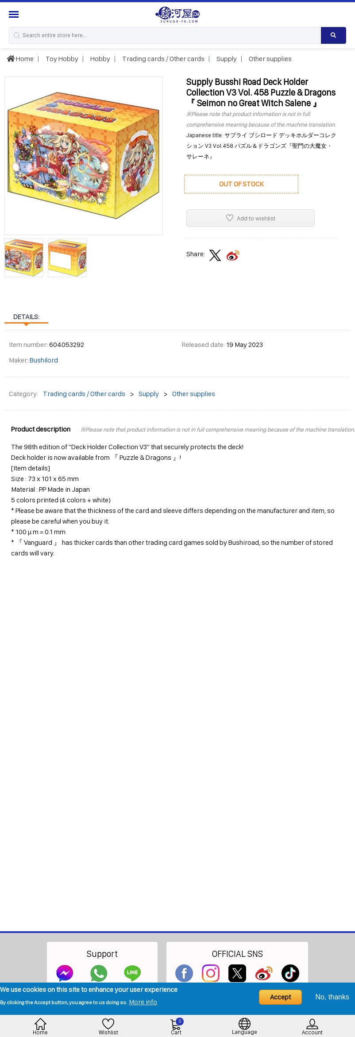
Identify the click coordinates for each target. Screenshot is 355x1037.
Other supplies (269, 58)
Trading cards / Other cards (163, 58)
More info (143, 1002)
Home (20, 58)
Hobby (99, 58)
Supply (226, 58)
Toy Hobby (61, 58)
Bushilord (44, 360)
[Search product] (333, 35)
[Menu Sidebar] (15, 14)
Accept (280, 997)
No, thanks (332, 997)
